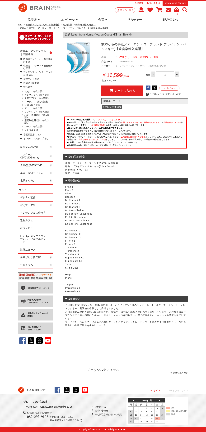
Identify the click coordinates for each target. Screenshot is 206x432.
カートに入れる (122, 90)
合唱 (102, 19)
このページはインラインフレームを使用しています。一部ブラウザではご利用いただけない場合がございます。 (125, 133)
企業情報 (139, 3)
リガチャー (134, 19)
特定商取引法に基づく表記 (108, 414)
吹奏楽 (34, 19)
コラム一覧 (126, 10)
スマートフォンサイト (177, 390)
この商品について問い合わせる (163, 94)
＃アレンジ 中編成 (112, 107)
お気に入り (169, 88)
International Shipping (175, 3)
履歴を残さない (180, 373)
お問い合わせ (153, 3)
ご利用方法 (100, 406)
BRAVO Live (170, 19)
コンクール (69, 19)
